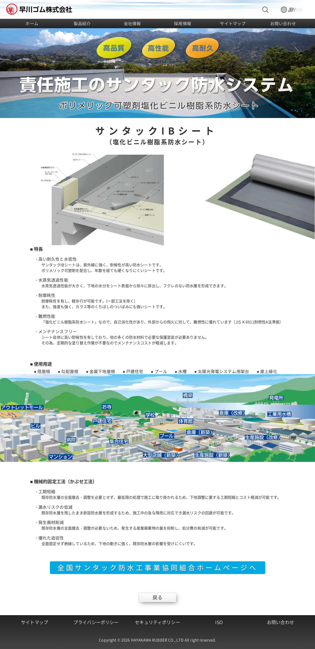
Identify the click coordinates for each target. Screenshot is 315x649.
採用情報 (182, 23)
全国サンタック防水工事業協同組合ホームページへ (157, 567)
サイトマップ (233, 23)
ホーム (31, 23)
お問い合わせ (283, 23)
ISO (218, 622)
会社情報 (132, 23)
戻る (157, 597)
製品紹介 (82, 23)
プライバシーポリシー (96, 622)
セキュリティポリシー (157, 622)
